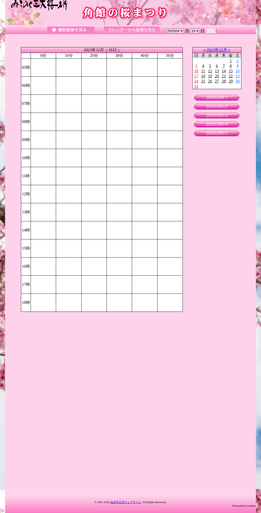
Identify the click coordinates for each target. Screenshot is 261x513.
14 (224, 71)
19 (210, 76)
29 (231, 81)
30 (238, 81)
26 (210, 81)
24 (196, 81)
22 (231, 76)
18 (203, 76)
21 (224, 76)
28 (224, 81)
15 (231, 71)
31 (196, 86)
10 (196, 71)
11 (203, 71)
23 (238, 76)
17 (196, 76)
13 (217, 71)
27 (217, 81)
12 (210, 71)
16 (238, 71)
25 (203, 81)
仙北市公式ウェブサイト (125, 502)
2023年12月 (217, 50)
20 (217, 76)
